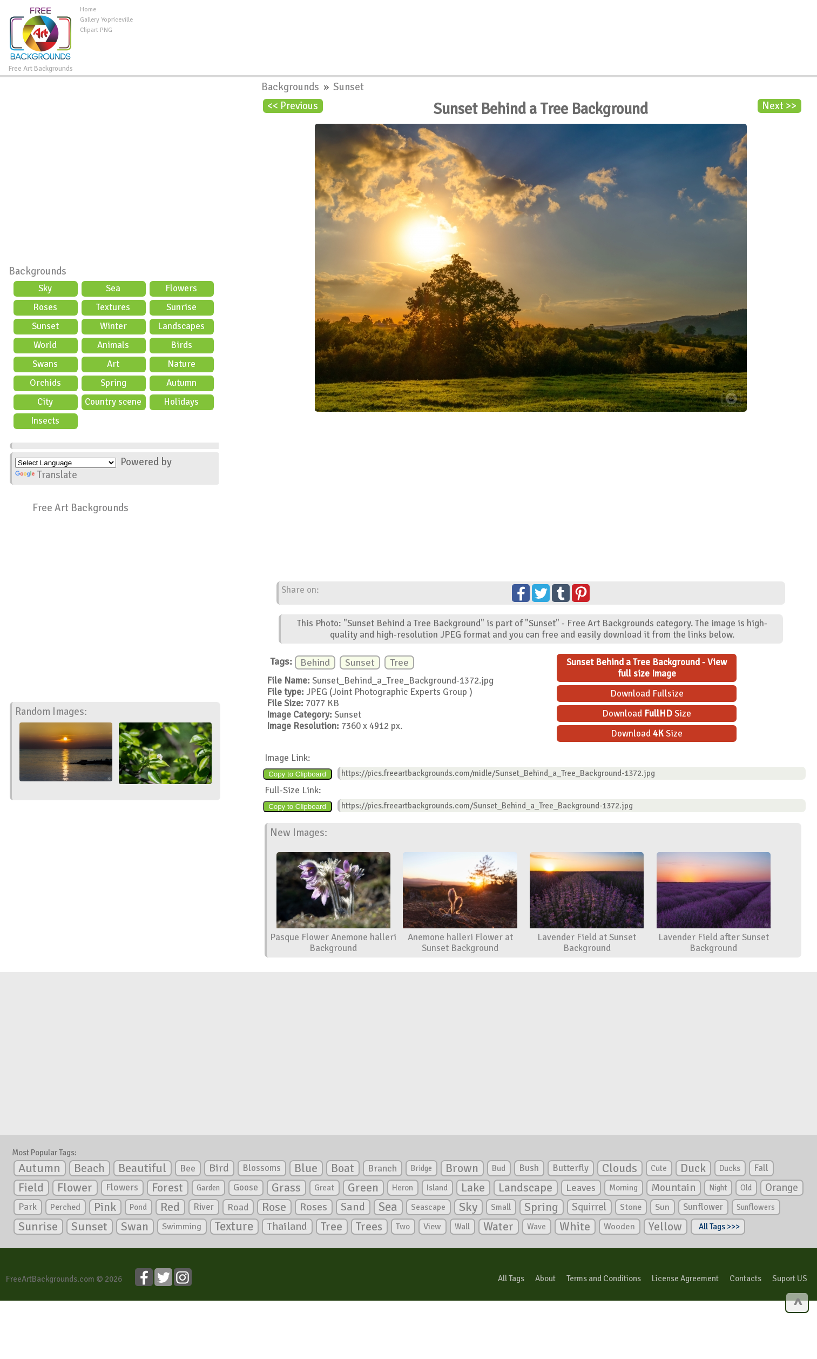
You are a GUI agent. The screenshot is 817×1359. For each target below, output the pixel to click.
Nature (181, 364)
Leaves (581, 1188)
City (45, 401)
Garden (208, 1188)
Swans (45, 364)
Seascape (428, 1207)
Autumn (181, 383)
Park (27, 1207)
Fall (761, 1168)
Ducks (729, 1168)
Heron (402, 1188)
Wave (536, 1226)
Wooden (619, 1226)
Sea (113, 288)
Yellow (665, 1226)
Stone (631, 1207)
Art (113, 364)
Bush (529, 1168)
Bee (187, 1168)
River (203, 1207)
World (45, 345)
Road (237, 1207)
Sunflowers (756, 1207)
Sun (662, 1207)
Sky (45, 288)
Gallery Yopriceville (106, 20)
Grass (286, 1188)
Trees (369, 1227)
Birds (181, 345)
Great (324, 1188)
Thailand (287, 1226)
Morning (623, 1188)
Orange (781, 1187)
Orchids (45, 383)
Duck (693, 1168)
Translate (46, 474)
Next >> (779, 105)
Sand (353, 1207)
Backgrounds (37, 271)
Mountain (673, 1187)
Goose (245, 1187)
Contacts (745, 1278)
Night (718, 1188)
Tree (399, 662)
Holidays (181, 401)
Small (501, 1207)
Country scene (113, 401)
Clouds (619, 1168)
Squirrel (589, 1207)
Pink (105, 1207)
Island (437, 1188)
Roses (45, 307)
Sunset (45, 326)
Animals (113, 345)
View (432, 1226)
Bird (219, 1168)
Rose (274, 1207)
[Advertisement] (474, 29)
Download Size (646, 713)
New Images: (298, 832)
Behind (315, 662)
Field (31, 1188)
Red (170, 1207)
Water (498, 1227)
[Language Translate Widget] (65, 463)
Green (363, 1187)
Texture (234, 1226)
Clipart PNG (96, 30)
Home (88, 9)
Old (746, 1188)
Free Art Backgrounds (80, 507)
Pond (138, 1207)
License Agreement (685, 1278)
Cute (659, 1168)
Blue (306, 1168)
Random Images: (51, 711)
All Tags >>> (718, 1226)
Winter (113, 326)
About (545, 1278)
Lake (473, 1187)
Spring (113, 383)
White (574, 1226)
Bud (498, 1168)
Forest (167, 1188)
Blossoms (261, 1168)
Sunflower (703, 1207)
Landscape (525, 1188)
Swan (134, 1227)
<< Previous (292, 105)
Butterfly (570, 1168)
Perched (65, 1207)
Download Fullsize (647, 693)
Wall (462, 1226)
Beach (89, 1168)
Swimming (181, 1226)
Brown (461, 1168)
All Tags (511, 1278)
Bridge (421, 1168)
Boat (342, 1168)
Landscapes (181, 326)
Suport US (789, 1278)
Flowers (181, 288)
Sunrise (181, 307)
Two (403, 1226)
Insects (45, 420)
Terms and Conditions (603, 1278)
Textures (113, 307)
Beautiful (142, 1168)
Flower (74, 1187)
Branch (382, 1168)
